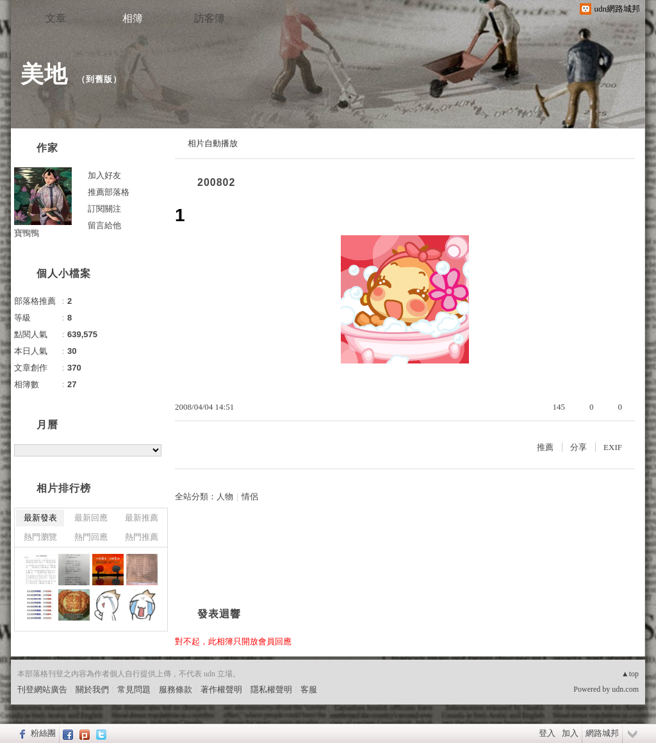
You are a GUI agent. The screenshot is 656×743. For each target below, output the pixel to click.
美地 (44, 74)
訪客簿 (209, 18)
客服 (308, 689)
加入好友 (104, 175)
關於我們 (92, 689)
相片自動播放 (213, 143)
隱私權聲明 (271, 689)
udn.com (625, 689)
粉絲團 (43, 733)
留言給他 (104, 225)
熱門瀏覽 (40, 537)
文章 (55, 18)
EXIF (612, 447)
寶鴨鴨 (26, 233)
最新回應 (91, 517)
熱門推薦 (141, 537)
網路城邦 (602, 733)
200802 (216, 182)
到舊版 (99, 79)
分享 (578, 447)
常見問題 (134, 689)
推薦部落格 (108, 192)
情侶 (250, 496)
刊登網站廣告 (42, 689)
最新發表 (40, 517)
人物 (225, 496)
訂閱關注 (104, 208)
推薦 (545, 447)
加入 (570, 733)
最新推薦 (141, 517)
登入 (547, 733)
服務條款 (175, 689)
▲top (630, 673)
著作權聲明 (221, 689)
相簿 (132, 18)
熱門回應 (91, 537)
